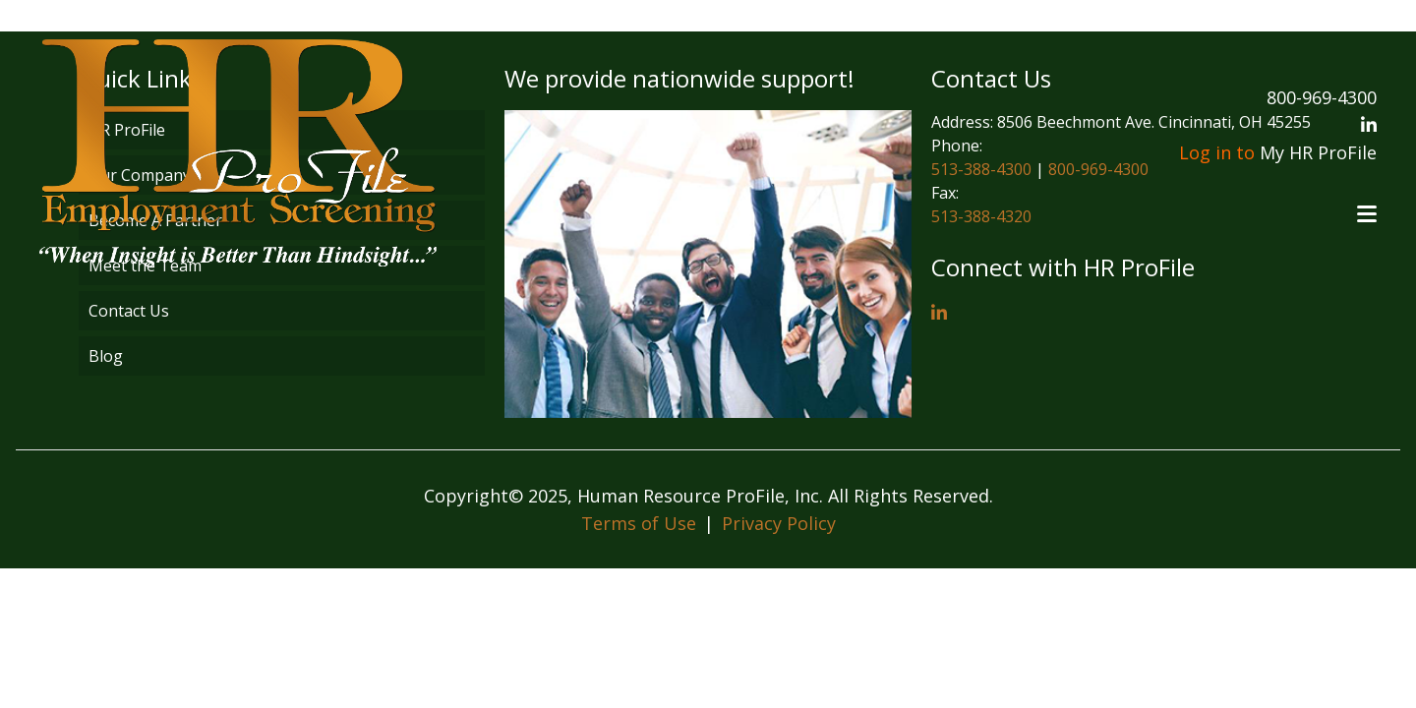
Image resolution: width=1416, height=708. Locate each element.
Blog (105, 356)
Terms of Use (638, 523)
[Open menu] (1367, 214)
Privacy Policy (779, 523)
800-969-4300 (1322, 97)
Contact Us (128, 311)
